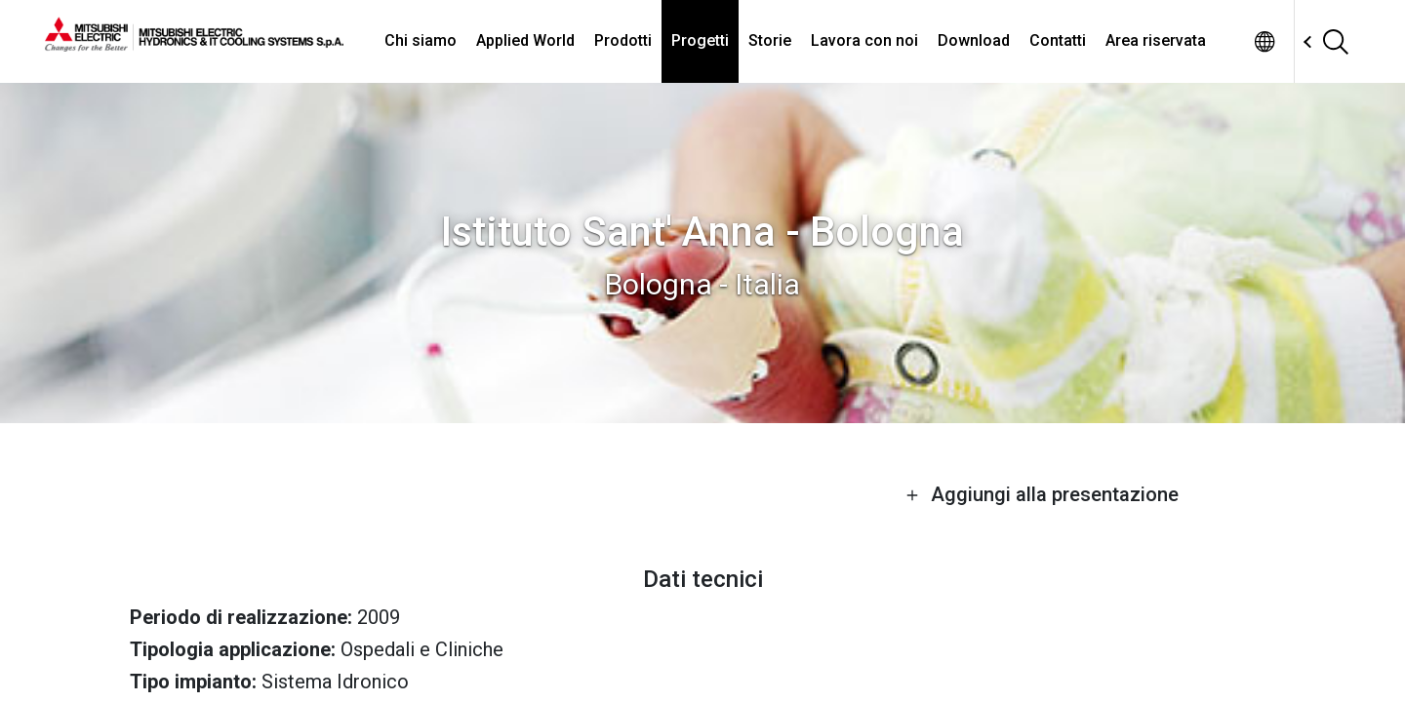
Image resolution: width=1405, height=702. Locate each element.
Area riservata (1155, 40)
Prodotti (623, 40)
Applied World (525, 40)
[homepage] (194, 43)
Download (974, 40)
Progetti (700, 40)
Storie (769, 40)
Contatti (1057, 40)
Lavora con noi (864, 40)
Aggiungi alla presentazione (1042, 494)
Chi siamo (420, 40)
